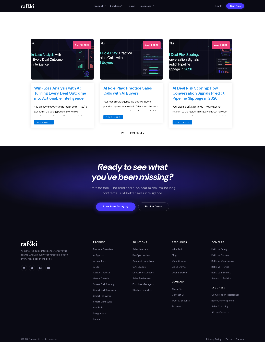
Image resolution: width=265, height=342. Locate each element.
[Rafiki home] (27, 6)
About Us (177, 289)
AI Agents (98, 255)
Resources (147, 5)
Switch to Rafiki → (221, 278)
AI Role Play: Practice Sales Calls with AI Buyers (127, 91)
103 (132, 133)
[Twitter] (32, 268)
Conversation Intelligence (225, 294)
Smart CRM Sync (102, 301)
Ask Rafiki (98, 307)
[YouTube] (48, 268)
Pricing (131, 5)
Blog (174, 255)
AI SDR (96, 267)
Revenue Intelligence (222, 300)
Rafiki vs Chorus (220, 255)
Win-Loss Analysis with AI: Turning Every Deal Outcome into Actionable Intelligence (60, 93)
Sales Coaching (219, 306)
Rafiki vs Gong (219, 249)
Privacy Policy (213, 339)
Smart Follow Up (102, 296)
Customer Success (143, 272)
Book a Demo (154, 207)
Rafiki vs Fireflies (220, 267)
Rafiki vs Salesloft (221, 272)
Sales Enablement (142, 278)
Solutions (116, 5)
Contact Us (178, 294)
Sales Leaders (140, 249)
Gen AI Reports (101, 272)
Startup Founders (142, 290)
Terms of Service (234, 339)
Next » (140, 133)
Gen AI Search (101, 278)
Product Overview (103, 249)
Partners (176, 306)
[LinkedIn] (24, 268)
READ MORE (44, 122)
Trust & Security (181, 300)
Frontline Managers (143, 284)
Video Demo (179, 267)
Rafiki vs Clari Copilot (223, 261)
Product (99, 5)
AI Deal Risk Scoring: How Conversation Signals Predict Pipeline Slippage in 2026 (199, 93)
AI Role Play (99, 261)
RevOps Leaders (141, 255)
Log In (218, 5)
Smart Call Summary (104, 290)
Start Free (235, 6)
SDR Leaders (139, 267)
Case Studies (179, 261)
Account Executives (143, 261)
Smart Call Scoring (103, 284)
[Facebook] (40, 268)
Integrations (99, 313)
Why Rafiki (177, 249)
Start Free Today (115, 207)
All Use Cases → (220, 312)
